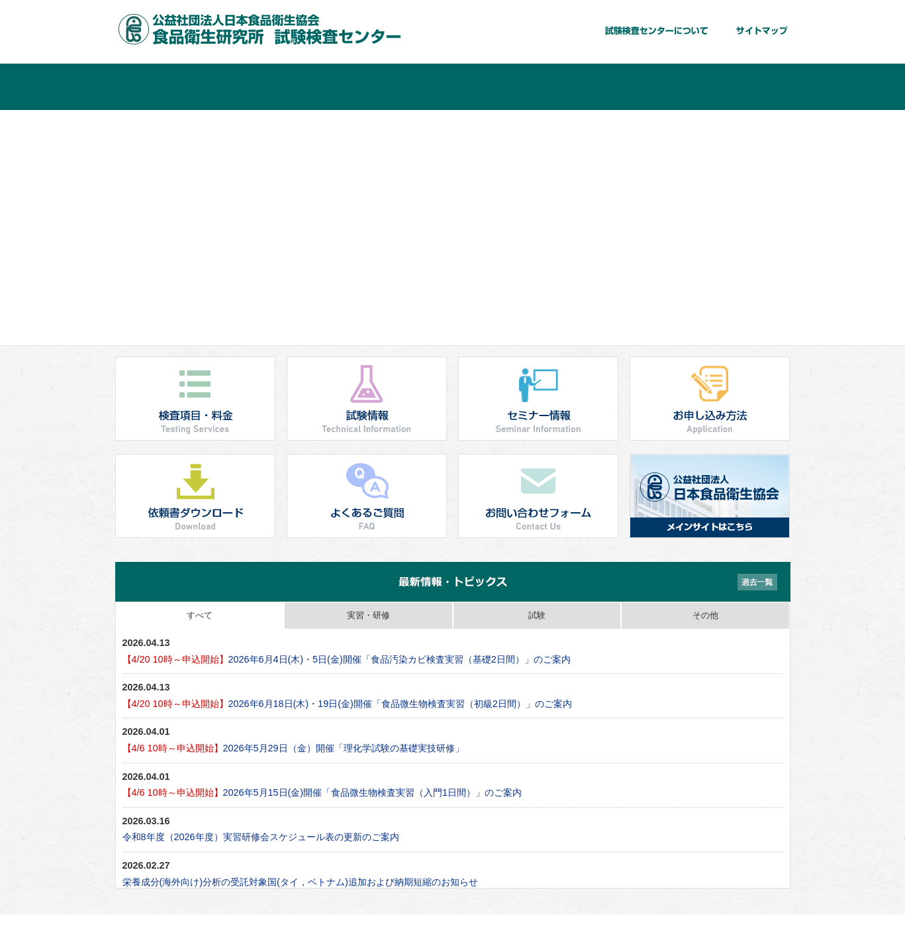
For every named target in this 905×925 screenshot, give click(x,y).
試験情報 (396, 87)
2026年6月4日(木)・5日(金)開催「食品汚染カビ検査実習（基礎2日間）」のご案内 (346, 659)
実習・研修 (368, 615)
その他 (705, 615)
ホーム (171, 87)
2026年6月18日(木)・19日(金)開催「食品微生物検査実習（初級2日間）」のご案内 (347, 703)
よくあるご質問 (734, 87)
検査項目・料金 (284, 87)
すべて (200, 615)
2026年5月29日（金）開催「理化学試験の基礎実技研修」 (293, 748)
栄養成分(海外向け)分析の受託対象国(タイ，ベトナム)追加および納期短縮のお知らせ (300, 882)
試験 (537, 615)
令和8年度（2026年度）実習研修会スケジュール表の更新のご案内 (260, 837)
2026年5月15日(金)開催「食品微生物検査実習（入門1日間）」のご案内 (322, 792)
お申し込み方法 (621, 87)
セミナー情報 (509, 87)
